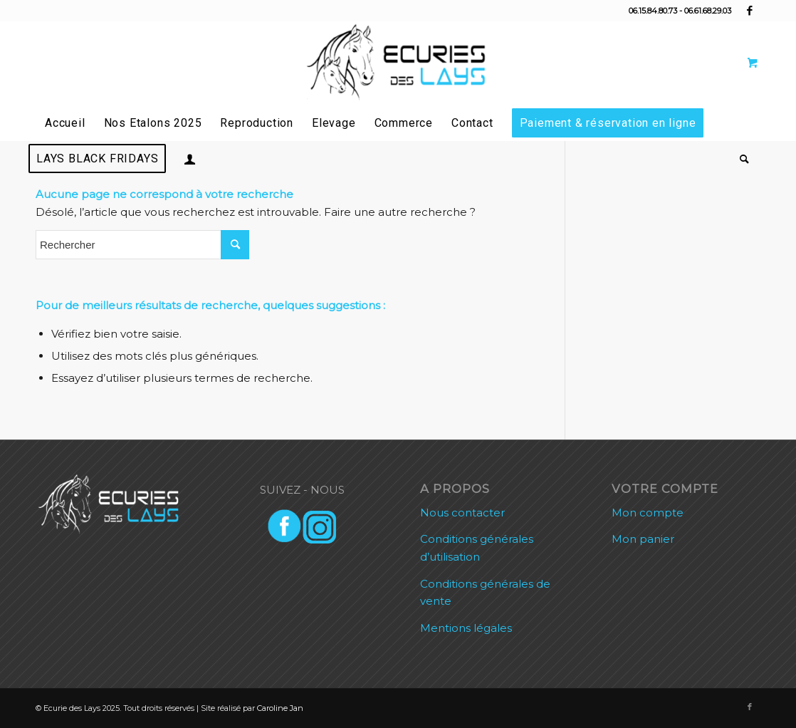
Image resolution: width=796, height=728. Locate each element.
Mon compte (648, 512)
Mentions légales (466, 628)
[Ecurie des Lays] (398, 63)
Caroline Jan (280, 708)
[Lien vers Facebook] (749, 10)
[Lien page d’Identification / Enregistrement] (190, 159)
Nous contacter (462, 512)
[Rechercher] (740, 159)
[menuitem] (65, 123)
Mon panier (643, 539)
